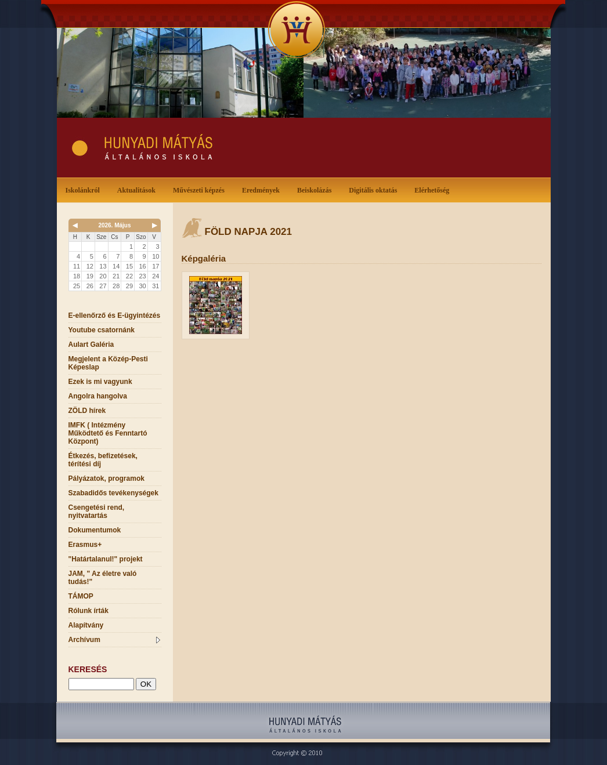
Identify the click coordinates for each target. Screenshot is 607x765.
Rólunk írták (88, 611)
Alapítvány (86, 625)
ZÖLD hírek (87, 411)
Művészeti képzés (201, 189)
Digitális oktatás (373, 190)
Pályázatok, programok (106, 478)
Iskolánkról (85, 189)
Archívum (114, 640)
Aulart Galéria (91, 344)
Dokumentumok (94, 530)
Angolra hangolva (97, 396)
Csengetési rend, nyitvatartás (96, 511)
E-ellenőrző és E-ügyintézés (114, 315)
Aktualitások (138, 189)
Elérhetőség (431, 190)
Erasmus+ (85, 545)
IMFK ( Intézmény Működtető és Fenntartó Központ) (107, 433)
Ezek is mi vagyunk (100, 382)
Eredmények (263, 189)
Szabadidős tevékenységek (113, 493)
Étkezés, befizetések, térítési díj (103, 460)
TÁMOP (80, 596)
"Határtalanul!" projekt (105, 559)
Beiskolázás (316, 189)
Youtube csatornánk (101, 330)
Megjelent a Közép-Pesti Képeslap (108, 363)
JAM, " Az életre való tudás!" (102, 578)
